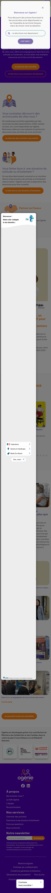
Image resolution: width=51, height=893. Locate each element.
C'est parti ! (25, 41)
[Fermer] (42, 8)
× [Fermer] (41, 882)
